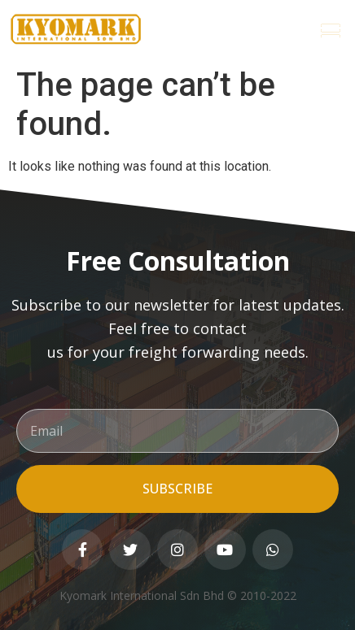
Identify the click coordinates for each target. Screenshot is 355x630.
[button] (331, 30)
